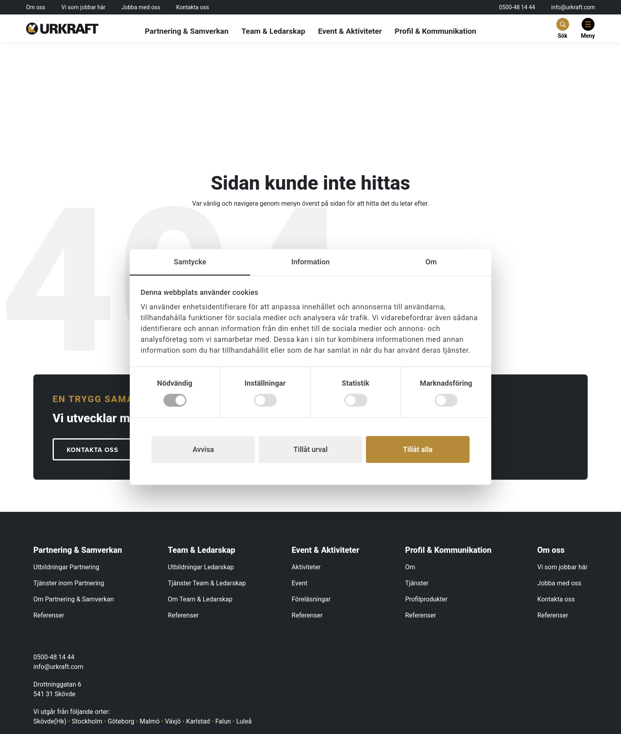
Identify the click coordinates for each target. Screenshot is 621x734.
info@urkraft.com (573, 7)
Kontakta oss (192, 7)
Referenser (48, 615)
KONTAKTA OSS (92, 450)
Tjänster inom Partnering (68, 583)
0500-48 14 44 (517, 7)
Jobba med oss (141, 7)
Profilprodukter (426, 599)
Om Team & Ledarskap (200, 599)
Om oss (35, 7)
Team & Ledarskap (273, 31)
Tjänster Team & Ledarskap (207, 583)
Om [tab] (431, 262)
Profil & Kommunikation (435, 31)
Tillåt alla (418, 449)
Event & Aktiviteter (350, 31)
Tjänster (417, 583)
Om (410, 567)
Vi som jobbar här (83, 7)
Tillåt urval (310, 449)
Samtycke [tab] (190, 262)
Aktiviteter (306, 567)
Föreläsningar (311, 599)
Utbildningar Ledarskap (201, 567)
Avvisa (203, 449)
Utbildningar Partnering (66, 567)
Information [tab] (310, 262)
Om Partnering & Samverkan (73, 599)
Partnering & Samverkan (187, 31)
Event (299, 583)
